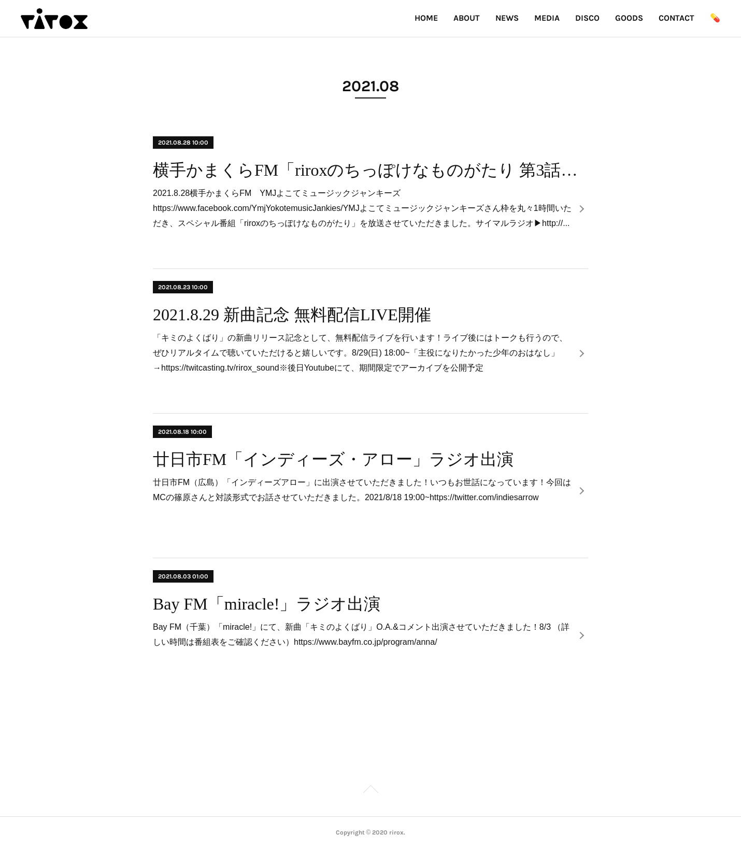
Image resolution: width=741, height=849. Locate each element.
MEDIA (547, 18)
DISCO (587, 18)
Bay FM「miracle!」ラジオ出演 (266, 604)
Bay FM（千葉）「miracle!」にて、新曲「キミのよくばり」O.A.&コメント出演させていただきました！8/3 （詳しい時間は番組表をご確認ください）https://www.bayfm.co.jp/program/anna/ (361, 634)
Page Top (370, 791)
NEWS (507, 18)
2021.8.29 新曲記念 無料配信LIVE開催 (292, 314)
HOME (426, 18)
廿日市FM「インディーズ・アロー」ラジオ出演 (333, 459)
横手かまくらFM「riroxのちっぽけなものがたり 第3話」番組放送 (370, 170)
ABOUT (466, 18)
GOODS (629, 18)
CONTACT (676, 18)
